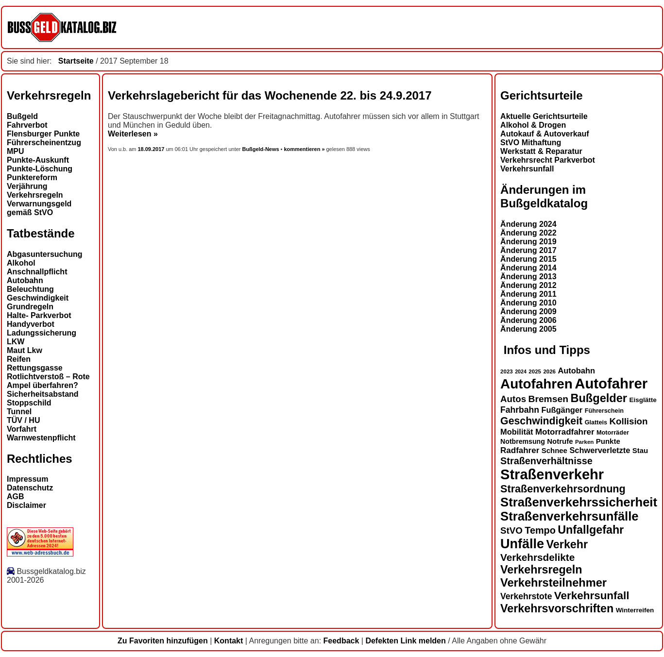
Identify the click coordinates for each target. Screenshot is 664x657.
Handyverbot (30, 324)
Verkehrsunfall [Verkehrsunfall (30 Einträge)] (592, 596)
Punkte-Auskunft (38, 160)
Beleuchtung (30, 289)
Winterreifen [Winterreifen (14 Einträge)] (635, 610)
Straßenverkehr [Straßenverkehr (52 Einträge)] (552, 474)
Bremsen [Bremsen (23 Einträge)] (548, 399)
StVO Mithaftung (530, 142)
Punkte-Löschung (39, 169)
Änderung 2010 (528, 303)
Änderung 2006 (528, 320)
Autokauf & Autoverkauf (544, 134)
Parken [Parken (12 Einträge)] (584, 442)
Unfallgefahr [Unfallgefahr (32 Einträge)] (591, 529)
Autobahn (25, 280)
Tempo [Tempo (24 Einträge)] (540, 530)
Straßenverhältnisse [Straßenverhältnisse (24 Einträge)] (546, 460)
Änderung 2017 (528, 250)
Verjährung (27, 186)
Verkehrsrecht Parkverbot (547, 160)
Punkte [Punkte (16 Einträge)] (608, 441)
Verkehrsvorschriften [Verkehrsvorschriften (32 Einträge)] (556, 608)
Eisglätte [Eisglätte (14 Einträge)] (642, 400)
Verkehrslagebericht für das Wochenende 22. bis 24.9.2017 (270, 95)
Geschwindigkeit (37, 298)
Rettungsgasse (35, 368)
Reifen (19, 359)
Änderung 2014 (528, 268)
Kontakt (228, 641)
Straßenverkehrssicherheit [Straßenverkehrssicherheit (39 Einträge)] (578, 502)
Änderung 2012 (528, 285)
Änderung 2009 (528, 311)
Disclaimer (26, 505)
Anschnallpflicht (37, 272)
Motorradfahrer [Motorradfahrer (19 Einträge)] (565, 432)
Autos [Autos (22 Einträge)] (513, 399)
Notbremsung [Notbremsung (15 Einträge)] (522, 441)
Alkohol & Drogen (533, 125)
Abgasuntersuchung (45, 254)
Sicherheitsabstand (43, 394)
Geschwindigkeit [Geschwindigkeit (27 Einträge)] (541, 421)
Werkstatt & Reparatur (541, 151)
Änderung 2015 (528, 259)
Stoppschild (29, 403)
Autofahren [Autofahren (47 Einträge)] (536, 383)
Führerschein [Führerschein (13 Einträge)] (604, 410)
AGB (15, 496)
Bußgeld (22, 116)
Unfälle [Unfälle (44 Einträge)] (522, 544)
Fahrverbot (27, 125)
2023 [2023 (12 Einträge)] (506, 371)
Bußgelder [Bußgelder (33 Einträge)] (598, 398)
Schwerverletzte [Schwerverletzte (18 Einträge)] (599, 450)
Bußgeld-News (260, 149)
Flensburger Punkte (43, 134)
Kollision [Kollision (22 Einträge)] (629, 421)
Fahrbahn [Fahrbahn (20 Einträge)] (519, 410)
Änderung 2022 (528, 233)
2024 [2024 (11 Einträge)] (521, 371)
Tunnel (19, 411)
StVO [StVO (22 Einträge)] (511, 530)
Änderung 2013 (528, 276)
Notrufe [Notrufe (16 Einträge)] (560, 441)
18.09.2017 (152, 149)
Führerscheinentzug (44, 142)
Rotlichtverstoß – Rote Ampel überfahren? (48, 380)
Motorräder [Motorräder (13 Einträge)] (612, 432)
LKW (15, 341)
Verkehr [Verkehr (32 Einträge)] (567, 544)
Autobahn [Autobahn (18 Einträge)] (576, 370)
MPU (15, 151)
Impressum (27, 479)
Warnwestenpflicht (41, 438)
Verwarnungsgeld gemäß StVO (39, 208)
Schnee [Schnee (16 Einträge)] (554, 450)
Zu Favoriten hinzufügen (163, 641)
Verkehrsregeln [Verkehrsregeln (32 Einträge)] (541, 569)
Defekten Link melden (405, 641)
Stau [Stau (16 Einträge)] (640, 450)
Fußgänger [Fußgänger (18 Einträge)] (561, 409)
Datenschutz (30, 488)
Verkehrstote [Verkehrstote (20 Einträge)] (526, 596)
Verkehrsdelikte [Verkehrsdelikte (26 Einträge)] (537, 557)
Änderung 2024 (528, 224)
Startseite (76, 61)
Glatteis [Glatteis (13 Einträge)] (596, 422)
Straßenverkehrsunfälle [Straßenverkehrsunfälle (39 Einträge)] (569, 516)
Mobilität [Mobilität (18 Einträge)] (516, 431)
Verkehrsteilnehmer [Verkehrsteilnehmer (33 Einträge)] (553, 582)
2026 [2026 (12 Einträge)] (549, 371)
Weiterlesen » (133, 134)
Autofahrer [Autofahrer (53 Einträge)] (611, 383)
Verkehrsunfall (527, 169)
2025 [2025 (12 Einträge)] (534, 371)
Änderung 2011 (528, 294)
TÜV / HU (23, 420)
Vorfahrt (21, 429)
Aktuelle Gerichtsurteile (544, 116)
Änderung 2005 (528, 329)
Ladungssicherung (41, 333)
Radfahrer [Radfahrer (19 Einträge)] (519, 450)
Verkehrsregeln (35, 195)
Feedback (341, 641)
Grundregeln (30, 307)
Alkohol (21, 263)
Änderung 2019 (528, 241)
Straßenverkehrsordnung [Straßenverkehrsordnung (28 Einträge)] (563, 489)
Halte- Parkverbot (39, 315)
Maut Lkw (24, 350)
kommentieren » (304, 149)
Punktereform (32, 177)
